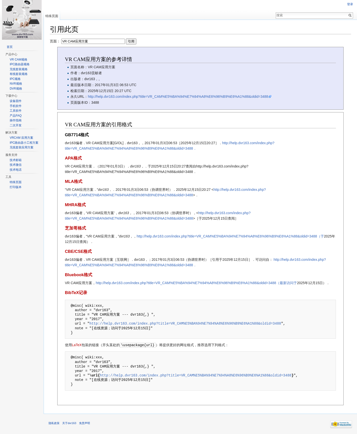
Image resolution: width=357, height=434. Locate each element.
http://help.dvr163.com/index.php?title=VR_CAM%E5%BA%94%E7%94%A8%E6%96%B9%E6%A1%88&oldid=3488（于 (230, 236)
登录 (350, 4)
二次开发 (16, 125)
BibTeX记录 (76, 292)
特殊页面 (51, 16)
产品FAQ (16, 115)
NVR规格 (16, 83)
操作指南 (16, 120)
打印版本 (16, 187)
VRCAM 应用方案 (21, 137)
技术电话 (16, 169)
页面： (93, 41)
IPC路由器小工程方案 (24, 142)
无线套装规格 (19, 69)
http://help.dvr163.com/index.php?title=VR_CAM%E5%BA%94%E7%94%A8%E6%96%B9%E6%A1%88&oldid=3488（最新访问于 (196, 283)
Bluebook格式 (78, 274)
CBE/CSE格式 (78, 251)
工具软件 (16, 110)
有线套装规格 (19, 74)
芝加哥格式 (75, 228)
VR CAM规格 (18, 59)
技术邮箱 (16, 160)
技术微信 (16, 165)
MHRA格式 (75, 204)
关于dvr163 (69, 422)
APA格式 (73, 158)
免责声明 (84, 422)
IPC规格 (15, 79)
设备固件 (16, 101)
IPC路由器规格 (20, 64)
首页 (10, 47)
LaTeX (77, 345)
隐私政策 (54, 422)
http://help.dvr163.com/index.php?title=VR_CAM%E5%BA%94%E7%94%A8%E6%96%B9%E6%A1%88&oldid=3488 (178, 97)
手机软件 (16, 106)
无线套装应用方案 (21, 147)
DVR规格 (16, 88)
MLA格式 (73, 181)
